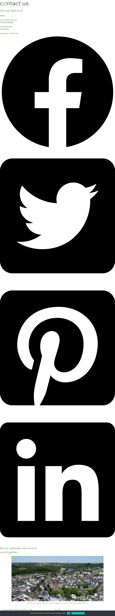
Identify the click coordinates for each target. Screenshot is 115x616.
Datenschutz (62, 4)
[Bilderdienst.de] (6, 4)
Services (17, 610)
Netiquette (72, 4)
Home (6, 610)
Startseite (43, 4)
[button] (57, 149)
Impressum (88, 4)
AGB (80, 4)
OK (68, 613)
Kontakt (52, 4)
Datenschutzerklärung (78, 613)
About (11, 610)
